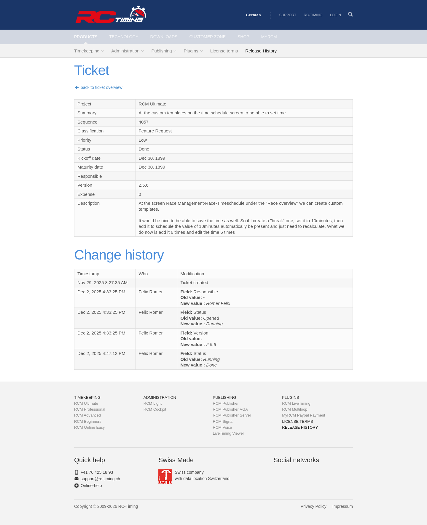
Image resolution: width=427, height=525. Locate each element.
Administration (125, 50)
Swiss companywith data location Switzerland (193, 475)
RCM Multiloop (294, 409)
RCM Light (153, 403)
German (253, 15)
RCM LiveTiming (296, 403)
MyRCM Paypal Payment (303, 415)
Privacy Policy (313, 506)
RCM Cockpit (155, 409)
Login (335, 15)
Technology (123, 36)
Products (86, 36)
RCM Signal (223, 421)
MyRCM (269, 36)
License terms (224, 50)
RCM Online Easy (89, 427)
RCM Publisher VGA (230, 409)
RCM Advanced (87, 415)
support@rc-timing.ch (100, 478)
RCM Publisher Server (232, 415)
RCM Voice (222, 427)
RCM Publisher (226, 403)
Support (288, 15)
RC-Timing (313, 15)
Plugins (191, 50)
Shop (243, 36)
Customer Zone (207, 36)
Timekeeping (86, 50)
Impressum (342, 506)
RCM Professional (89, 409)
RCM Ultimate (86, 403)
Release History (261, 50)
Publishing (161, 50)
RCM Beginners (87, 421)
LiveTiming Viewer (228, 433)
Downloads (164, 36)
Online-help (91, 485)
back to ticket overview (98, 87)
